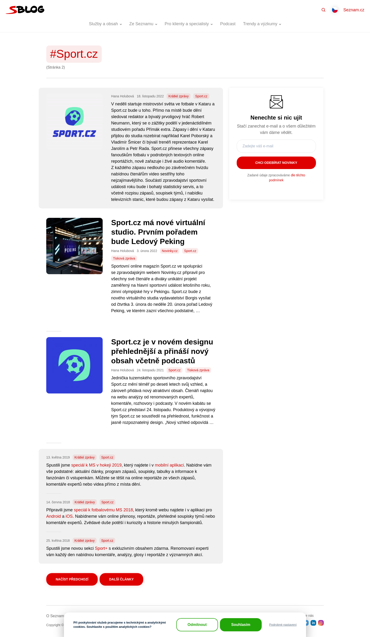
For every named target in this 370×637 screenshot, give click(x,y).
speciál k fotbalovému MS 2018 (103, 510)
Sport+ (101, 548)
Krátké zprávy (178, 96)
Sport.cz (201, 96)
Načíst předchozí (72, 579)
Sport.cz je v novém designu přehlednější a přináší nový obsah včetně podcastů (162, 351)
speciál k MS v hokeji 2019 (96, 465)
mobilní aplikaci (169, 465)
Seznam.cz (353, 10)
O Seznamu (56, 616)
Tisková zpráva (124, 258)
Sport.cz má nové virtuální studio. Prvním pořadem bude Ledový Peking (158, 232)
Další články (121, 579)
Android (53, 516)
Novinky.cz (170, 251)
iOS (69, 516)
